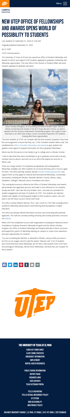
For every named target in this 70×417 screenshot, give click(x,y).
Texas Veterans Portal (35, 384)
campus (6, 10)
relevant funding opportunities (49, 172)
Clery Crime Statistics (35, 353)
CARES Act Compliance (35, 349)
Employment (35, 360)
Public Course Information (35, 370)
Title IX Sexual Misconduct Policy (35, 394)
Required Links (35, 377)
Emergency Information (35, 356)
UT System (35, 398)
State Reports (35, 381)
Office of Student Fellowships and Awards (30, 145)
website (8, 218)
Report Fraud (35, 374)
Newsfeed (6, 12)
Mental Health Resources (35, 363)
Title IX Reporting (35, 391)
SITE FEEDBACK (61, 412)
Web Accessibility (35, 401)
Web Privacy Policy (35, 405)
